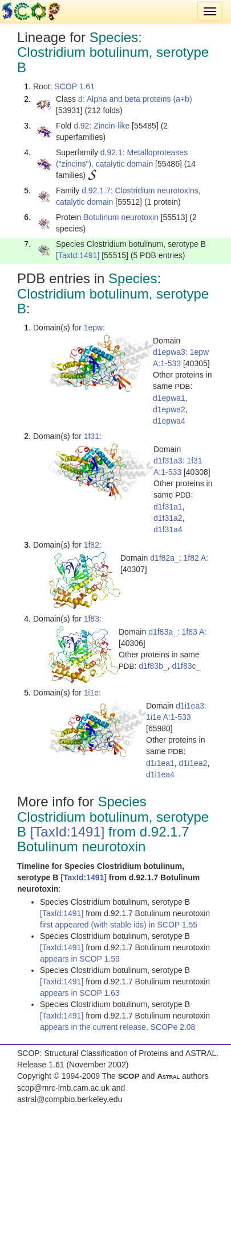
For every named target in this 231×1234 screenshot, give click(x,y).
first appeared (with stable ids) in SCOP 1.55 (118, 924)
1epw (93, 327)
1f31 (91, 436)
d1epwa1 (169, 398)
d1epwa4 (169, 420)
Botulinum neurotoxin (121, 217)
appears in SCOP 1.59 (80, 958)
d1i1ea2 (193, 763)
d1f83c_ (186, 665)
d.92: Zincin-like (101, 125)
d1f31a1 (168, 506)
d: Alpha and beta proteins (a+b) (135, 98)
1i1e (91, 692)
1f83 (91, 618)
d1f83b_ (153, 665)
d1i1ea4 (160, 774)
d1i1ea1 (160, 763)
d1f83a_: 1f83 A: (177, 631)
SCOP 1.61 (74, 86)
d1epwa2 (169, 409)
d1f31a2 (168, 518)
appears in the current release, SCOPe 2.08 (117, 1027)
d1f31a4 (168, 529)
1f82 (91, 544)
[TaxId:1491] (77, 255)
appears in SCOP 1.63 (80, 992)
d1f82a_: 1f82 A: (179, 557)
